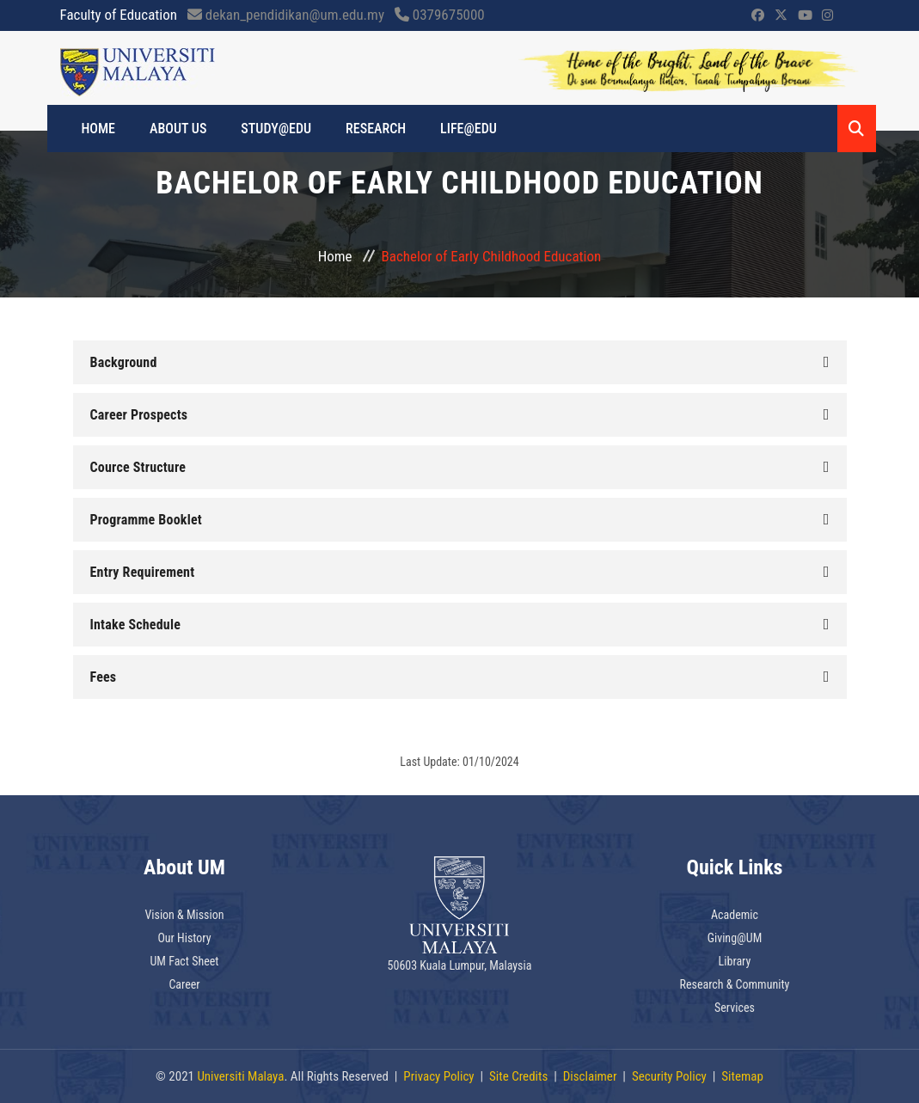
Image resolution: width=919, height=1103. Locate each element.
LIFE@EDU (468, 128)
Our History (184, 938)
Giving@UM (735, 938)
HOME (99, 128)
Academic (734, 915)
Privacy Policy (438, 1076)
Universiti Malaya (240, 1076)
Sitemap (742, 1076)
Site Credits (518, 1076)
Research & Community (735, 984)
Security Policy (669, 1076)
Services (734, 1007)
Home (335, 256)
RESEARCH (376, 128)
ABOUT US (178, 128)
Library (735, 961)
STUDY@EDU (276, 128)
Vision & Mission (184, 915)
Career (183, 984)
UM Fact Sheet (184, 961)
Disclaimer (590, 1076)
